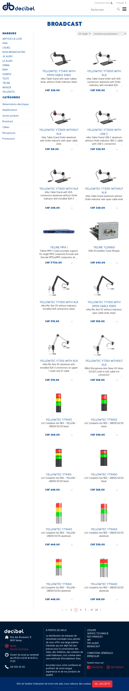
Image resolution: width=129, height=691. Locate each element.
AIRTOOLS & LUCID (12, 38)
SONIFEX (6, 74)
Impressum (93, 656)
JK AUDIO (7, 56)
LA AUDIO (7, 60)
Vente (13, 645)
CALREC (6, 47)
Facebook (97, 667)
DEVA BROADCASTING (13, 52)
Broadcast (7, 121)
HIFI (89, 639)
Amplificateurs (9, 109)
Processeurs (8, 138)
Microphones (8, 133)
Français (121, 2)
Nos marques (95, 636)
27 (92, 609)
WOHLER (6, 87)
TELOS (5, 78)
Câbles (5, 127)
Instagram (117, 667)
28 (96, 609)
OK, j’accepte (102, 683)
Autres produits (10, 115)
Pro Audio (93, 643)
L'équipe (91, 630)
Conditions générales (100, 653)
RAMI (5, 69)
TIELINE (6, 82)
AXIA (5, 43)
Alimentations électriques (15, 104)
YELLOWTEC (8, 91)
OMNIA (6, 65)
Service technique (19, 649)
